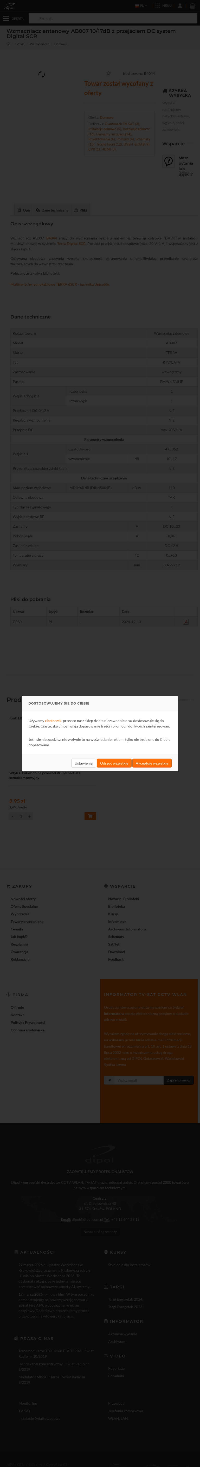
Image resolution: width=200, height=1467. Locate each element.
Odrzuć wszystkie (114, 763)
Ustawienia (84, 763)
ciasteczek (53, 720)
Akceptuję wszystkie (152, 763)
